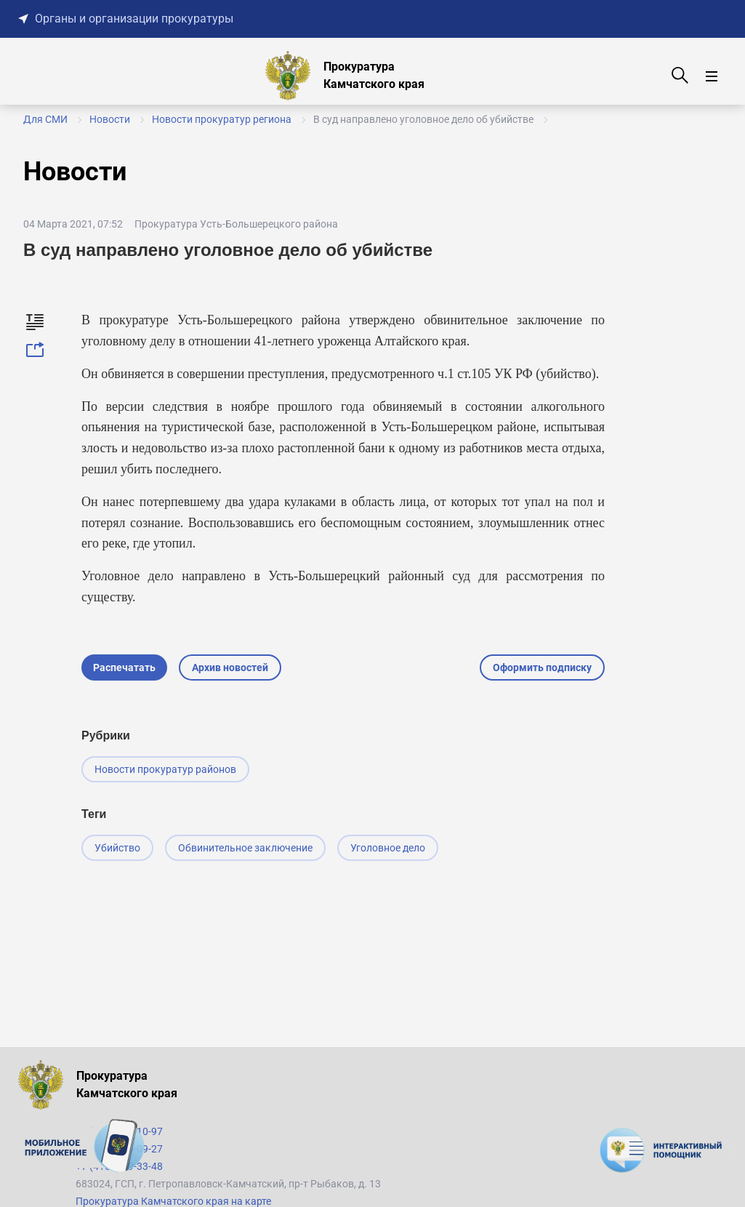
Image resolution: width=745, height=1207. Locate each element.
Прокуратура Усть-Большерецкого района (236, 224)
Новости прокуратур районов (165, 769)
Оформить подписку (542, 667)
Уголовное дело (387, 848)
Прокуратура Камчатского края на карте (173, 1201)
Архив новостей (230, 667)
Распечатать (124, 667)
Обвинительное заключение (245, 848)
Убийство (117, 848)
